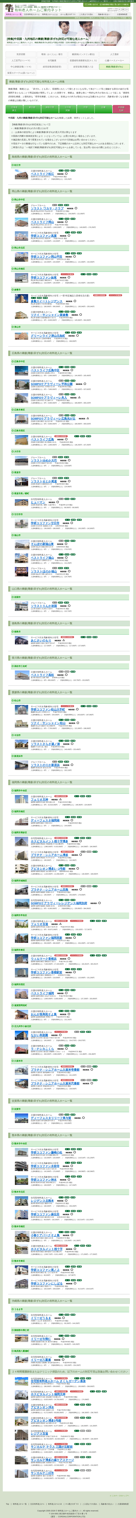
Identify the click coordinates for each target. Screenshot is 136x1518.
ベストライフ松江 (42, 173)
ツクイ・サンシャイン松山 (48, 723)
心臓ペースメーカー (114, 60)
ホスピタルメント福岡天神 (48, 1394)
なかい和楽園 (39, 1035)
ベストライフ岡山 (42, 221)
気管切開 (21, 54)
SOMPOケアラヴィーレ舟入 (49, 397)
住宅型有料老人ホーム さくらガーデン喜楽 (58, 1381)
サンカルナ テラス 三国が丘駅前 (52, 1446)
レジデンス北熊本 (42, 1200)
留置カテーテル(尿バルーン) (20, 73)
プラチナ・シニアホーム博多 (49, 854)
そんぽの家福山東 (42, 543)
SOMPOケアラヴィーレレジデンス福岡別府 (59, 903)
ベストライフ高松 (42, 674)
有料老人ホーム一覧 (14, 14)
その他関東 (68, 109)
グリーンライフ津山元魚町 (48, 335)
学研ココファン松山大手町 (48, 709)
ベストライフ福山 (42, 557)
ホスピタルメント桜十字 (47, 1248)
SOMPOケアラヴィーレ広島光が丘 (53, 418)
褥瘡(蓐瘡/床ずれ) (114, 67)
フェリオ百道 (39, 924)
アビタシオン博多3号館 (46, 1420)
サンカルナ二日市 (42, 1472)
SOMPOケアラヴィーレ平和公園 (52, 383)
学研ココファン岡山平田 (46, 256)
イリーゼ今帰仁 (41, 1338)
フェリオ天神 (39, 799)
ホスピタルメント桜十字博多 (49, 841)
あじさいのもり (41, 640)
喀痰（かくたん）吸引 (52, 54)
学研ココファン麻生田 (45, 1214)
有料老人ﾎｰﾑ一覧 (20, 1504)
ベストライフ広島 (42, 439)
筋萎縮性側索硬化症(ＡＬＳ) (83, 60)
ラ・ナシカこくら (42, 1048)
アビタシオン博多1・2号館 (48, 868)
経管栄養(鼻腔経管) (52, 67)
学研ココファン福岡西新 (46, 937)
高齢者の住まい (104, 14)
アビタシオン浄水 (42, 1407)
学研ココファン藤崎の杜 (46, 1152)
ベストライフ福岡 (42, 993)
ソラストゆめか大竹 (44, 460)
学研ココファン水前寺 (45, 1166)
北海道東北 (14, 109)
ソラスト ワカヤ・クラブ (47, 208)
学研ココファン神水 (44, 1179)
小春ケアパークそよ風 (45, 1235)
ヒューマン (38, 502)
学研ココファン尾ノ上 (45, 1269)
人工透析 (114, 54)
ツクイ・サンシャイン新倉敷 (49, 314)
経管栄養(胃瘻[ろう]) (83, 67)
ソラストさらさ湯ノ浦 (45, 743)
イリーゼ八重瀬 (41, 1359)
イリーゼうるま (41, 1318)
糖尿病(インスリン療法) (83, 54)
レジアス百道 (39, 1433)
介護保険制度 (122, 14)
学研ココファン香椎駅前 (46, 972)
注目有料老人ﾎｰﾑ (37, 1504)
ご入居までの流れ (86, 14)
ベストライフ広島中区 (45, 370)
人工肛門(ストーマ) (21, 60)
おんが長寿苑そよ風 (44, 1014)
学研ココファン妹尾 (44, 277)
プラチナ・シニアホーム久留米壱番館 (55, 1069)
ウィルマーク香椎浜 (44, 958)
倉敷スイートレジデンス (47, 301)
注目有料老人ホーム (32, 14)
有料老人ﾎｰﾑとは (55, 1504)
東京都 (32, 107)
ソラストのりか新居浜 (45, 764)
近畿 (103, 107)
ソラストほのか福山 (44, 571)
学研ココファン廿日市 (45, 523)
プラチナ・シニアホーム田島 (49, 889)
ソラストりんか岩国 (44, 605)
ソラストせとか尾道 (44, 481)
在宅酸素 (52, 60)
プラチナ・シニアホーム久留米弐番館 (55, 1083)
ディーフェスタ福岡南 (45, 820)
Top (7, 1504)
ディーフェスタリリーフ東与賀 (51, 1117)
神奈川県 (50, 107)
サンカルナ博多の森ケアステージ (52, 1459)
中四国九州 (121, 109)
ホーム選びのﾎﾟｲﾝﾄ (67, 14)
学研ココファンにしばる (47, 1283)
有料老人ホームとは (50, 14)
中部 (86, 107)
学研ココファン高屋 (44, 235)
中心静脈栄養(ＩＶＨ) (21, 67)
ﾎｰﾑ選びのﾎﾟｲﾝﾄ (72, 1504)
